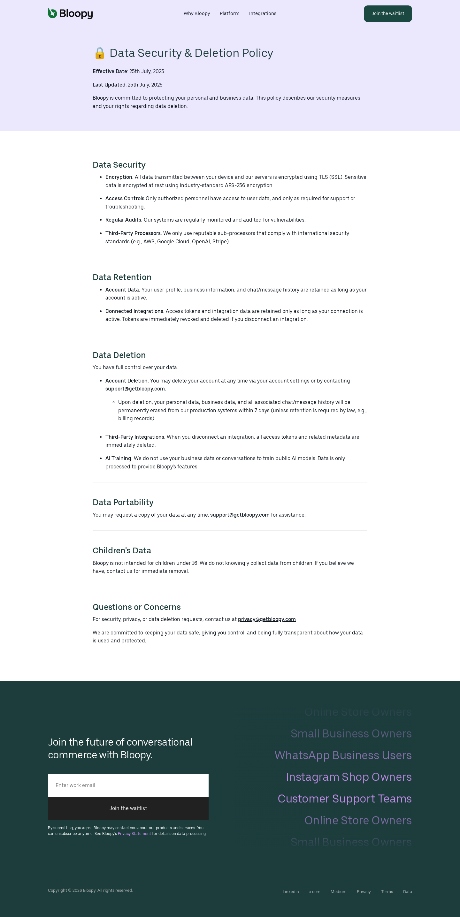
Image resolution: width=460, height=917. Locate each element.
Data (407, 891)
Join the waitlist (128, 808)
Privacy (364, 891)
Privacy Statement (134, 833)
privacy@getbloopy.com (267, 619)
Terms (387, 891)
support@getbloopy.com (135, 389)
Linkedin (291, 891)
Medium (339, 891)
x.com (314, 891)
